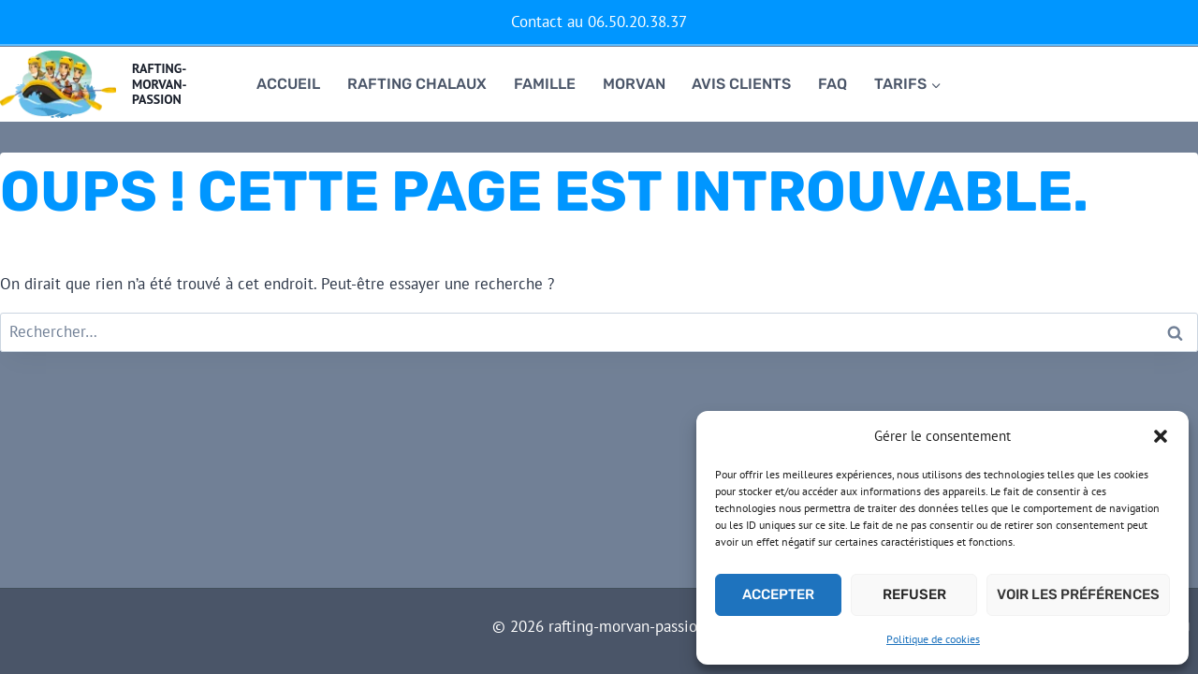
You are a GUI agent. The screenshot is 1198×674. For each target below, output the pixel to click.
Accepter (778, 594)
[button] (1160, 436)
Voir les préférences (1078, 594)
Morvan (634, 84)
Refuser (914, 594)
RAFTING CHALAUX (417, 84)
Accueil (288, 84)
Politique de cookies (933, 639)
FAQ (832, 84)
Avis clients (741, 84)
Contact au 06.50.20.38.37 (599, 21)
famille (545, 84)
